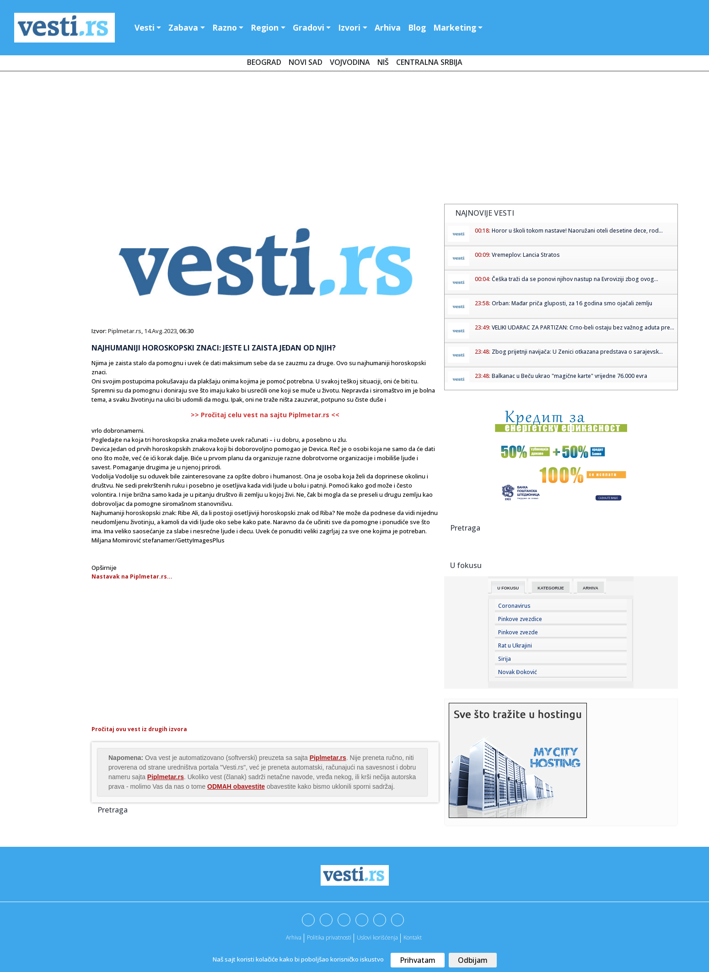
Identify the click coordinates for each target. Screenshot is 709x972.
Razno (224, 27)
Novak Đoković (517, 672)
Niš (383, 62)
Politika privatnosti (329, 937)
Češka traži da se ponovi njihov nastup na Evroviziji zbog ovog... (575, 279)
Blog (417, 27)
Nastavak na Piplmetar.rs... (131, 576)
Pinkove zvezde (518, 632)
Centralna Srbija (429, 62)
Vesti (144, 27)
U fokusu (508, 588)
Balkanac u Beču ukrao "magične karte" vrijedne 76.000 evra (569, 376)
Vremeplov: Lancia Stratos (526, 255)
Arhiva (388, 27)
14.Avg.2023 (160, 331)
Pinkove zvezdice (520, 619)
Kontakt (412, 937)
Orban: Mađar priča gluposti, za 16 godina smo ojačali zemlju (572, 303)
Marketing (454, 27)
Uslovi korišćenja (377, 937)
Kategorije (550, 588)
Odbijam (473, 960)
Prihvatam (417, 960)
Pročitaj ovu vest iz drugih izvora (139, 729)
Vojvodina (350, 62)
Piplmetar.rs (124, 331)
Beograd (264, 62)
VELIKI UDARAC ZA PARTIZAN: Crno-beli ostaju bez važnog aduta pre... (583, 327)
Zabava (183, 27)
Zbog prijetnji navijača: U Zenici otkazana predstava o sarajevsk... (577, 352)
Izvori (349, 27)
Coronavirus (514, 606)
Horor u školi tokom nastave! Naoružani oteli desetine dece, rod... (577, 230)
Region (265, 27)
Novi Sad (305, 62)
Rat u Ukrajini (515, 645)
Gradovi (308, 27)
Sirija (504, 659)
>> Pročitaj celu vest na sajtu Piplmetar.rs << (265, 414)
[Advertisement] (354, 139)
